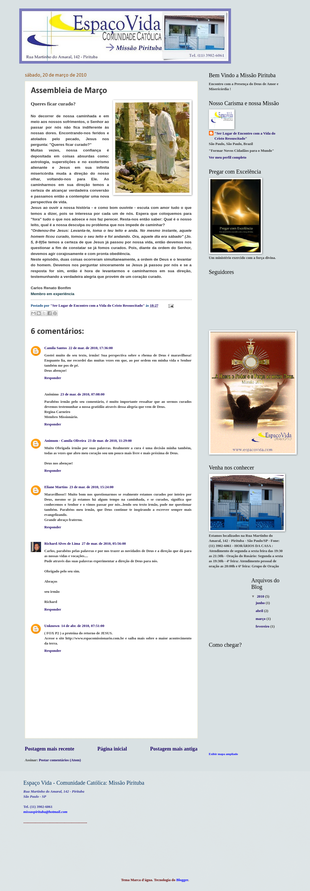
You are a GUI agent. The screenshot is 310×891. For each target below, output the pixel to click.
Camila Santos (55, 348)
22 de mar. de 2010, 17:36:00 (91, 348)
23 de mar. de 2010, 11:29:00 (110, 441)
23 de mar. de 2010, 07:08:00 (82, 394)
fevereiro (263, 626)
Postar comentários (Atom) (60, 760)
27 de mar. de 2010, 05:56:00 (104, 544)
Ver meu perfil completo (228, 157)
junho (261, 603)
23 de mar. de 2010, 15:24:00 (91, 487)
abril (260, 611)
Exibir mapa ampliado (223, 754)
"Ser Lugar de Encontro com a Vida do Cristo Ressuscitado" (245, 135)
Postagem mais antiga (173, 749)
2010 (261, 596)
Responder (52, 378)
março (261, 619)
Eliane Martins (56, 487)
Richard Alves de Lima (62, 544)
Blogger (182, 880)
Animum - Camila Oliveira (65, 441)
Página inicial (112, 749)
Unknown (52, 626)
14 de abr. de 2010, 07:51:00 (82, 626)
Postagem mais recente (49, 749)
